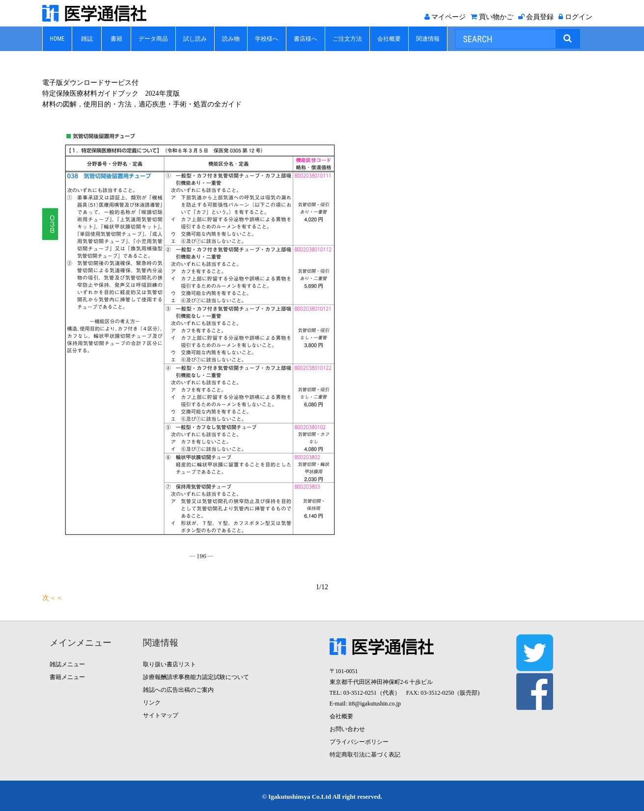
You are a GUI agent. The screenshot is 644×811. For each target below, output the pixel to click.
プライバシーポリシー (359, 741)
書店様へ (305, 38)
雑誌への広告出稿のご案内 (178, 689)
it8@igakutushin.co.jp (375, 703)
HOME (57, 38)
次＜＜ (52, 598)
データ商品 (153, 38)
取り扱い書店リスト (169, 664)
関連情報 (428, 38)
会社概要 (389, 38)
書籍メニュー (67, 677)
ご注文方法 (347, 38)
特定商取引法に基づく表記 (365, 754)
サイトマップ (160, 715)
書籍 (116, 38)
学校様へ (267, 38)
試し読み (195, 38)
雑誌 (87, 38)
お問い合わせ (347, 729)
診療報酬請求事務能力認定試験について (196, 677)
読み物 (231, 38)
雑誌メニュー (67, 664)
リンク (152, 702)
